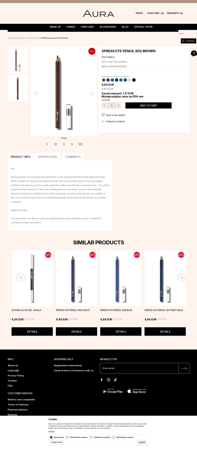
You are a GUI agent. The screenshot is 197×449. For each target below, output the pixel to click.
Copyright (13, 366)
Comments (73, 152)
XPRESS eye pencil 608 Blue (116, 306)
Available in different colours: (116, 72)
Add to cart (148, 101)
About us (13, 361)
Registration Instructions (68, 361)
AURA (10, 34)
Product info (20, 152)
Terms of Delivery (18, 400)
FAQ (10, 381)
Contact (12, 376)
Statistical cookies (102, 437)
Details (32, 327)
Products (19, 34)
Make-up (29, 34)
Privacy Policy (16, 371)
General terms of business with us (74, 366)
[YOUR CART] (155, 13)
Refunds (12, 410)
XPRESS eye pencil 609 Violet (73, 306)
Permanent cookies (79, 437)
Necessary (59, 437)
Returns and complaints (21, 395)
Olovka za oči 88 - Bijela (26, 306)
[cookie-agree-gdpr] (142, 442)
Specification (47, 152)
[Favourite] (175, 13)
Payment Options (18, 405)
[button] (144, 111)
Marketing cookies (124, 437)
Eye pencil (40, 34)
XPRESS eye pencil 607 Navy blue (164, 306)
